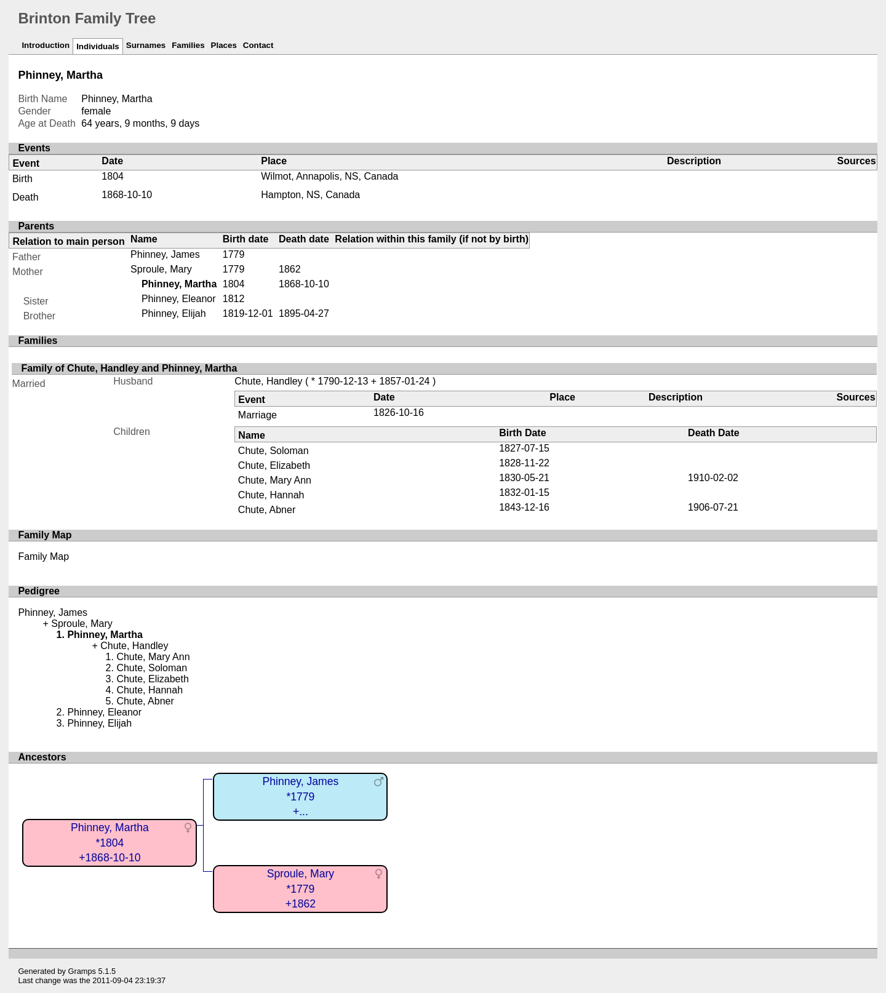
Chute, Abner (266, 509)
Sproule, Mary (161, 269)
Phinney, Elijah (174, 313)
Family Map (43, 556)
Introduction (46, 45)
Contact (258, 45)
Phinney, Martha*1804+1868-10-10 (110, 842)
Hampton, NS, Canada (310, 194)
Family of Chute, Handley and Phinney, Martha (129, 368)
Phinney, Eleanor (179, 298)
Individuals (97, 46)
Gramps (82, 971)
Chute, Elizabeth (274, 465)
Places (224, 45)
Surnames (146, 45)
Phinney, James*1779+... (300, 796)
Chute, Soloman (273, 450)
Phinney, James (165, 254)
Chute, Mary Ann (274, 480)
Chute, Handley (268, 381)
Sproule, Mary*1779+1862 (301, 888)
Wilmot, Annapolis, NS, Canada (329, 176)
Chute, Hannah (271, 495)
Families (188, 45)
